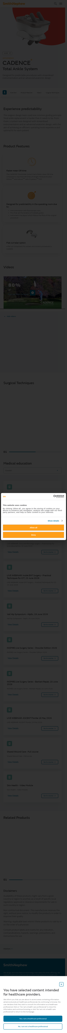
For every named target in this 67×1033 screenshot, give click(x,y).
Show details (53, 521)
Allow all (33, 528)
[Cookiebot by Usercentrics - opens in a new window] (53, 496)
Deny (33, 535)
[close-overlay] (61, 984)
